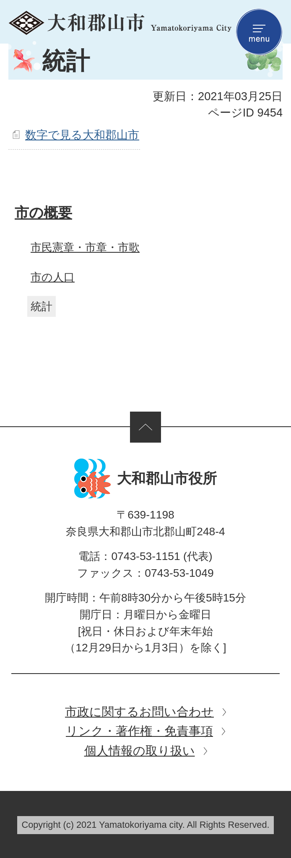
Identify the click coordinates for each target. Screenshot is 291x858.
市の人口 (53, 277)
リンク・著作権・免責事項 (139, 731)
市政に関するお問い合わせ (139, 711)
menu (259, 31)
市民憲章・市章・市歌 (85, 247)
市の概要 (43, 212)
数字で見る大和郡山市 (82, 134)
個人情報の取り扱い (139, 750)
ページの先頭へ (145, 427)
